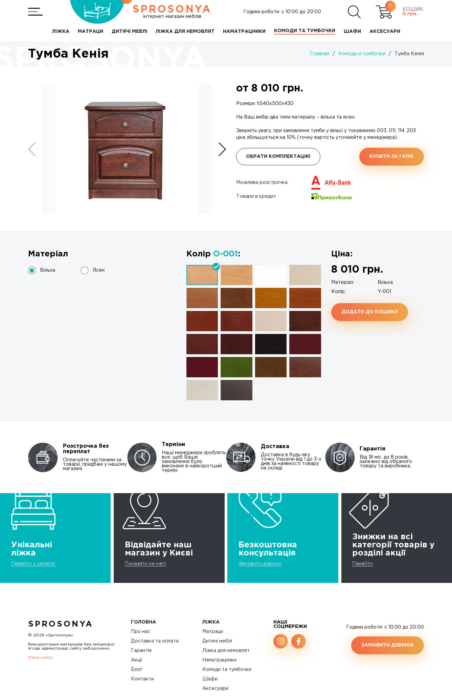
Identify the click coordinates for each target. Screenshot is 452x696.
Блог (136, 670)
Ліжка (211, 622)
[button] (222, 149)
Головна (143, 622)
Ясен (99, 270)
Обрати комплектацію (278, 156)
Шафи (210, 679)
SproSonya (60, 624)
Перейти (362, 563)
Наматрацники (219, 660)
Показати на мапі (145, 563)
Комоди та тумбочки (226, 670)
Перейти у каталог (33, 563)
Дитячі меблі (217, 641)
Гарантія (141, 651)
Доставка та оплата (155, 641)
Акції (136, 660)
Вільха (47, 270)
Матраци (212, 632)
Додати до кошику (369, 312)
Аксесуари (215, 689)
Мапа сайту (40, 657)
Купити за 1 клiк (391, 156)
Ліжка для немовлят (226, 651)
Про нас (140, 632)
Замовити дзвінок (260, 563)
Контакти (142, 679)
